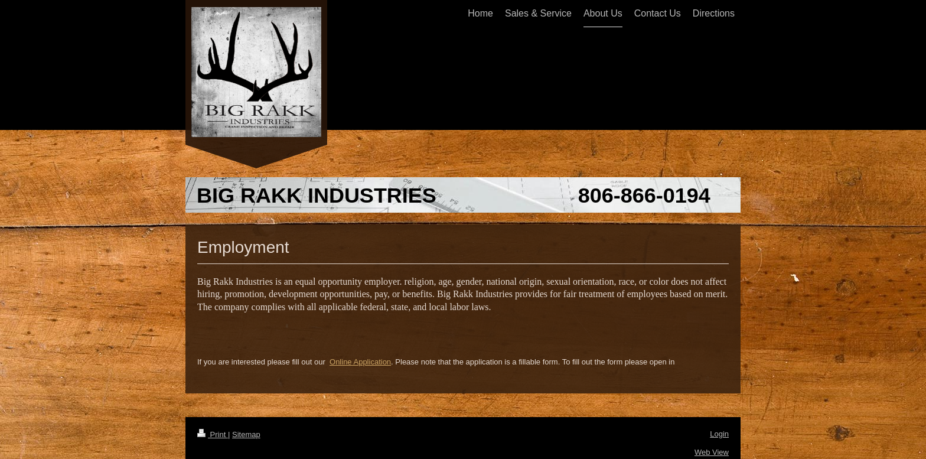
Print (212, 434)
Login (719, 433)
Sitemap (246, 434)
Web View (711, 452)
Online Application (360, 361)
